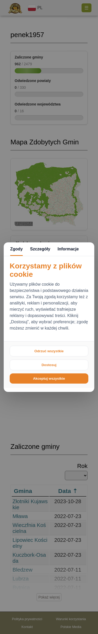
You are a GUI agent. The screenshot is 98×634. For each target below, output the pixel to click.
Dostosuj (49, 365)
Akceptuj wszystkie (49, 378)
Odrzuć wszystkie (49, 351)
